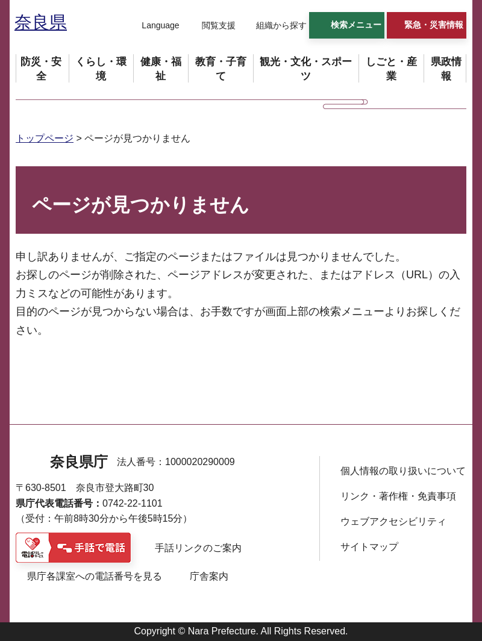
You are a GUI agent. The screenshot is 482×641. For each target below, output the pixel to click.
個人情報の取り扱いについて (403, 471)
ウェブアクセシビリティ (393, 521)
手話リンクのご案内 (198, 548)
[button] (153, 26)
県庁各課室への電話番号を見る (94, 576)
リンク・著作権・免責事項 (398, 496)
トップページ (45, 138)
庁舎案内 (209, 576)
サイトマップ (369, 547)
